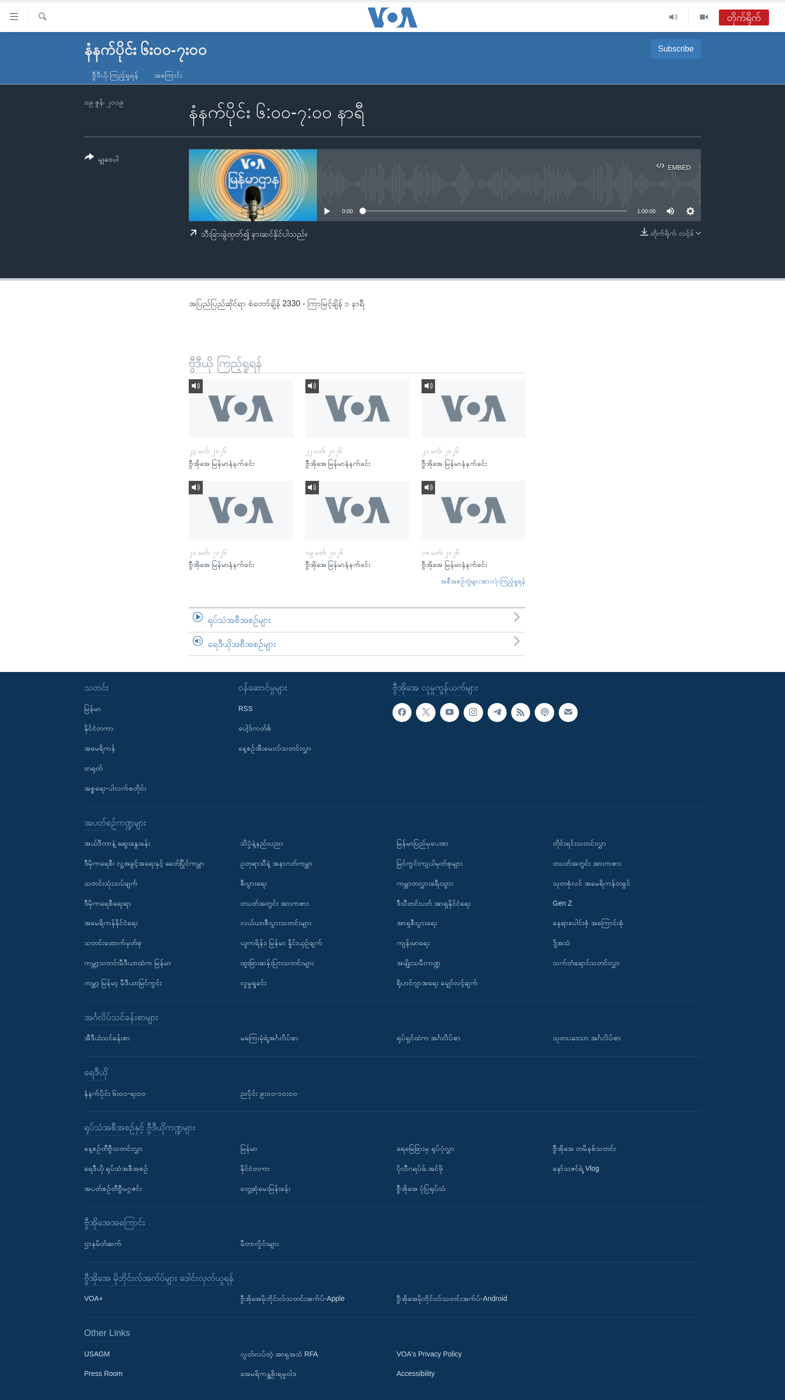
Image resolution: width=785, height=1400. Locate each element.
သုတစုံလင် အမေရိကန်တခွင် (591, 883)
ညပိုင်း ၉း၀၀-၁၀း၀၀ (268, 1093)
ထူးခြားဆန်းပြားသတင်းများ (277, 963)
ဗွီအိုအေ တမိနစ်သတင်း (584, 1148)
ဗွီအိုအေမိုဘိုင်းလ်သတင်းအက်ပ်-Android (452, 1298)
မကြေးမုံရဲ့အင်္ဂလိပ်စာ (269, 1038)
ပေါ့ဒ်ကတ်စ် (254, 729)
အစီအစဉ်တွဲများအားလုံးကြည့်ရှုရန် (483, 581)
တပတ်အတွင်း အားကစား (274, 903)
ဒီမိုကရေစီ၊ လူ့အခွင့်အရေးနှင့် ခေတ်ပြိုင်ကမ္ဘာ (144, 863)
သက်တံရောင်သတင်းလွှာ (586, 963)
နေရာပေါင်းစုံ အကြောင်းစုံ (588, 923)
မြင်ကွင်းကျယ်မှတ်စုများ (430, 863)
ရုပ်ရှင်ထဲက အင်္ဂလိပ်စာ (429, 1038)
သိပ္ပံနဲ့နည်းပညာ (261, 843)
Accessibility (416, 1374)
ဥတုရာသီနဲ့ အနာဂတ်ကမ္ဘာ (276, 863)
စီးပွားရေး (253, 883)
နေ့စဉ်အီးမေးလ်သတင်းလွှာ (274, 748)
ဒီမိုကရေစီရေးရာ (107, 903)
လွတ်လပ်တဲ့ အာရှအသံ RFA (279, 1354)
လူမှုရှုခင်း (253, 983)
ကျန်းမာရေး (413, 943)
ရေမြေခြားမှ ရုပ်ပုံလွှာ (426, 1148)
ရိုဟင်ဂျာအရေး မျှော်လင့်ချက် (437, 983)
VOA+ (93, 1298)
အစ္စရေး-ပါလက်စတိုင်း (115, 788)
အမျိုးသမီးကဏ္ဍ (419, 963)
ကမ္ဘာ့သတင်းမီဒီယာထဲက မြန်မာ (127, 963)
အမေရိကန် (99, 748)
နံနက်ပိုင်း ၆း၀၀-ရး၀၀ (115, 1093)
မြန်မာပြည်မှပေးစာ (423, 843)
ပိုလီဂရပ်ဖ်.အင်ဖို (420, 1168)
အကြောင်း (168, 75)
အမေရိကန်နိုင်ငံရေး (111, 923)
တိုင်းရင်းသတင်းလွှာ (579, 843)
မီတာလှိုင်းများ (259, 1243)
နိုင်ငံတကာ (99, 729)
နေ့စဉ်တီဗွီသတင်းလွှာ (113, 1148)
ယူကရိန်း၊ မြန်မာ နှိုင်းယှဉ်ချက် (281, 943)
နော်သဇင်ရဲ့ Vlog (576, 1168)
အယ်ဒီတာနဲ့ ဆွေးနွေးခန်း (117, 843)
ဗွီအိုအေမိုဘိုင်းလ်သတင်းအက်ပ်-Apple (292, 1298)
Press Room (103, 1374)
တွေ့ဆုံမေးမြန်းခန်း (265, 1188)
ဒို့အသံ (561, 943)
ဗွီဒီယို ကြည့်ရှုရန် (115, 75)
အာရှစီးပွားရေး (417, 923)
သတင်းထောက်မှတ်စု (113, 943)
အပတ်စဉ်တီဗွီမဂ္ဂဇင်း (113, 1188)
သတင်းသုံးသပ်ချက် (111, 883)
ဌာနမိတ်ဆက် (103, 1243)
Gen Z (562, 903)
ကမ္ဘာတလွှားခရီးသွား (425, 883)
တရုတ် (93, 768)
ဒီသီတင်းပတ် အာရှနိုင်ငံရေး (434, 903)
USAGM (97, 1354)
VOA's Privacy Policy (429, 1354)
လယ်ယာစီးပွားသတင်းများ (275, 923)
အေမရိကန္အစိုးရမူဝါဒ (268, 1374)
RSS (245, 709)
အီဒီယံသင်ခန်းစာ (107, 1038)
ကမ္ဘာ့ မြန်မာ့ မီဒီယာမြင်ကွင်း (123, 983)
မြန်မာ (92, 709)
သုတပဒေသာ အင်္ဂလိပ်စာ (587, 1038)
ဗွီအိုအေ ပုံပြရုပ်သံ (421, 1188)
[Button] (102, 160)
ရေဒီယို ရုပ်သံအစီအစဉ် (116, 1168)
